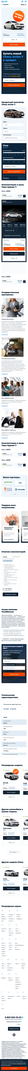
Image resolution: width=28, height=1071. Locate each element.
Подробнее (4, 334)
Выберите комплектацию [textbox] (11, 138)
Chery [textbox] (6, 124)
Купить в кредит (14, 44)
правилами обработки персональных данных (12, 91)
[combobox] (14, 125)
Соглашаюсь (14, 1068)
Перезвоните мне (14, 1028)
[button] (11, 494)
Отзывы (18, 1024)
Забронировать (14, 253)
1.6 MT (7, 709)
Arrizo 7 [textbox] (6, 131)
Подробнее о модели (10, 594)
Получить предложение (14, 85)
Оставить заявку (14, 674)
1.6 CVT (14, 709)
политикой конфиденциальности (17, 90)
